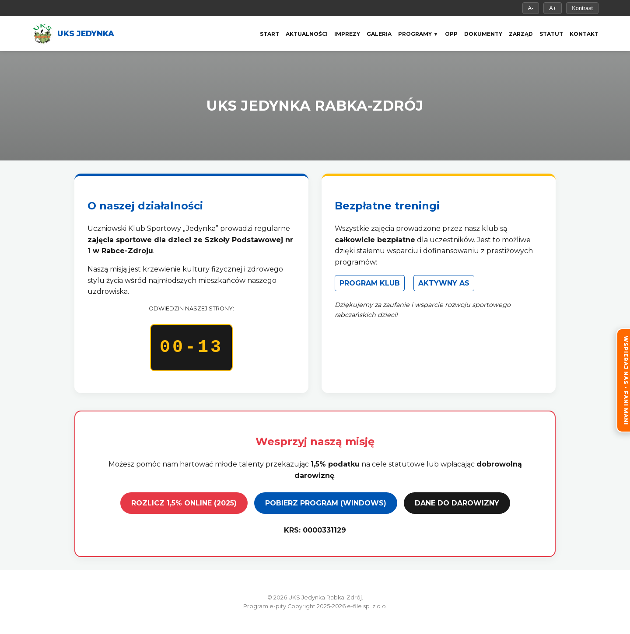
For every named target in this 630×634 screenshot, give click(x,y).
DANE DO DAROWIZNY (457, 503)
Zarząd (521, 34)
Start (269, 34)
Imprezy (347, 34)
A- (531, 8)
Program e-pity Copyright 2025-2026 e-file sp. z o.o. (315, 606)
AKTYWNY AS (443, 283)
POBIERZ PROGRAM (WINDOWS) (325, 503)
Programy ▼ (418, 34)
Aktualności (307, 34)
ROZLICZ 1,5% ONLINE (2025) (184, 503)
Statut (551, 34)
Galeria (379, 34)
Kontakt (584, 34)
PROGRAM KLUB (370, 283)
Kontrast (582, 8)
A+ (552, 8)
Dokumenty (483, 34)
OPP (451, 34)
